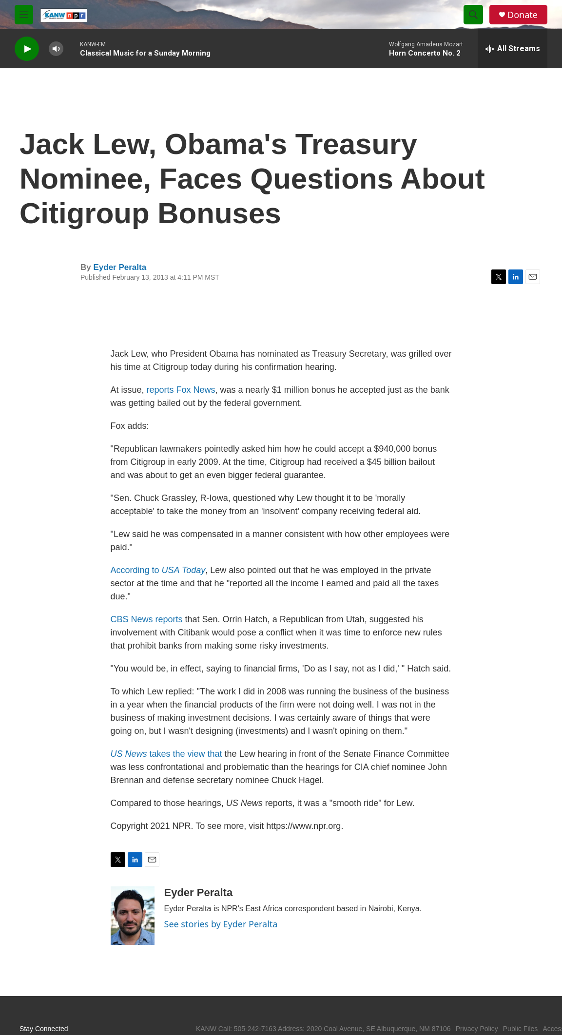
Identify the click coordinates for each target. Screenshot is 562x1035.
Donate (522, 15)
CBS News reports (147, 619)
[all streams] (512, 48)
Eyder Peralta (119, 267)
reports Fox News (181, 390)
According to (158, 570)
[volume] (56, 49)
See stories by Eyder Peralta (221, 924)
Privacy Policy (477, 1029)
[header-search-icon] (473, 14)
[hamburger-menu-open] (24, 14)
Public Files (520, 1029)
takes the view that (166, 754)
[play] (27, 49)
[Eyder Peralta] (133, 915)
